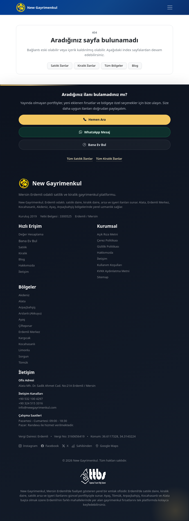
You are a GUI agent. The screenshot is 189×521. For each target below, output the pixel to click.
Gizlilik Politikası (108, 246)
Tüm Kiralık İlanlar (109, 159)
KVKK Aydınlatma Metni (113, 271)
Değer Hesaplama (31, 234)
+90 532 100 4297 (31, 399)
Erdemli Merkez (29, 332)
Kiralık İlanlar (87, 66)
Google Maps (106, 446)
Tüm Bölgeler (114, 66)
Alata (22, 301)
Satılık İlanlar (60, 66)
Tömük (23, 362)
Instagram (28, 446)
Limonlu (24, 350)
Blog (135, 66)
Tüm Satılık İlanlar (80, 159)
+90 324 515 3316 (31, 403)
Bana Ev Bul (28, 241)
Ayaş (22, 319)
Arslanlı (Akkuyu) (30, 313)
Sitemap (102, 277)
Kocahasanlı (27, 344)
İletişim (24, 272)
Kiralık (23, 253)
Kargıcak (25, 338)
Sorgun (24, 356)
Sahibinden (82, 446)
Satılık (23, 247)
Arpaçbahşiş (27, 307)
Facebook (50, 446)
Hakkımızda (27, 265)
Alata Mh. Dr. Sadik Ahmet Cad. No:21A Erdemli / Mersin (57, 386)
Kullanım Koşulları (109, 265)
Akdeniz (24, 295)
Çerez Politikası (107, 240)
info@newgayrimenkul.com (37, 407)
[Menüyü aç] (170, 7)
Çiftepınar (25, 326)
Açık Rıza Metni (107, 234)
